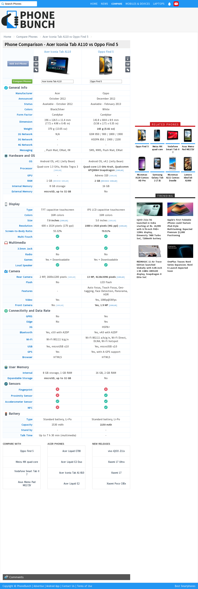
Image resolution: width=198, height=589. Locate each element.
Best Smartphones (185, 586)
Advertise (39, 586)
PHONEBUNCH (37, 19)
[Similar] (57, 170)
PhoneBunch (24, 586)
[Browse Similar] (61, 181)
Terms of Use (84, 586)
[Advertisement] (66, 531)
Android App (53, 586)
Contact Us (68, 586)
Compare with (12, 443)
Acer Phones (56, 443)
